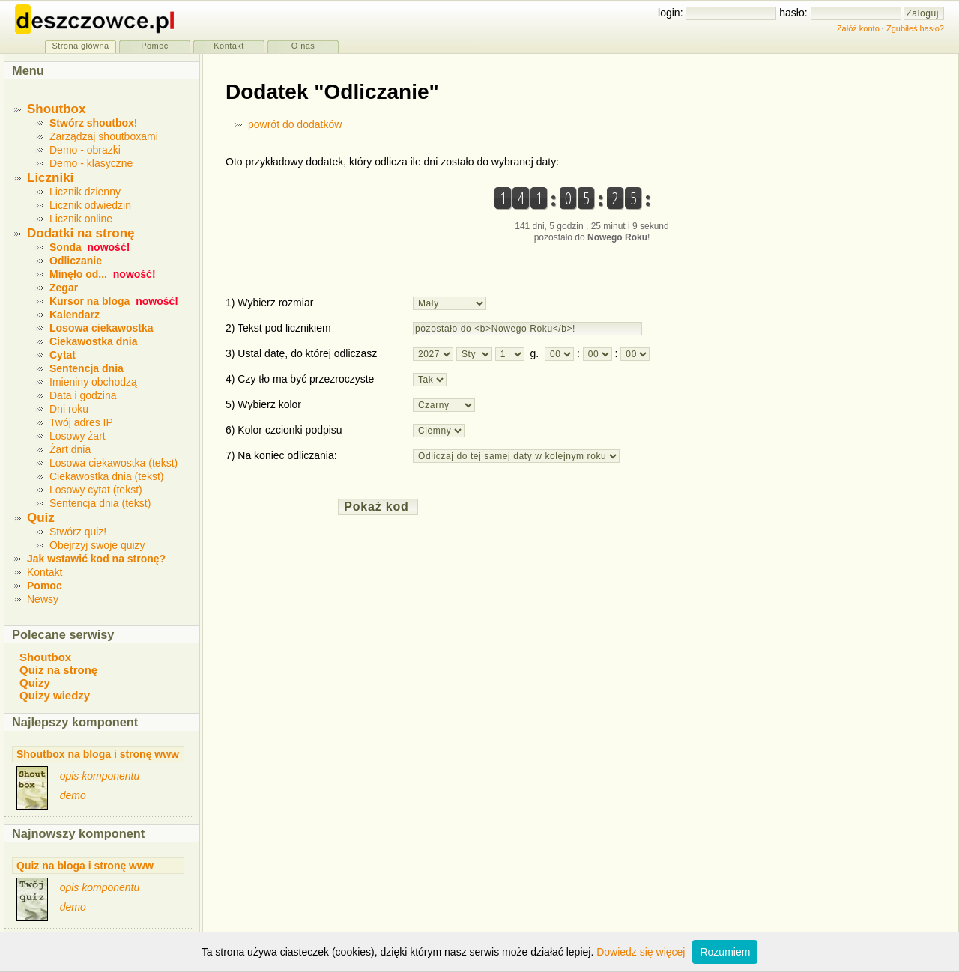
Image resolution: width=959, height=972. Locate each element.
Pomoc (44, 586)
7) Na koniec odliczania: (281, 455)
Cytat (62, 355)
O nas (303, 45)
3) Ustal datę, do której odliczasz (301, 353)
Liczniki (50, 178)
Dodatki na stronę (81, 233)
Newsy (42, 599)
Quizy (34, 682)
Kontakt (44, 572)
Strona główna (80, 45)
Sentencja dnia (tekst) (100, 503)
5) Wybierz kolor (263, 404)
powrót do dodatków (295, 124)
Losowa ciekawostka (101, 328)
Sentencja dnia (86, 368)
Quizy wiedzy (54, 695)
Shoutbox (56, 109)
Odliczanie (75, 261)
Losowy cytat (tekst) (95, 490)
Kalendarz (74, 315)
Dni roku (68, 409)
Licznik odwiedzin (90, 205)
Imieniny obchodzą (93, 382)
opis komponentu (100, 776)
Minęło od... (78, 274)
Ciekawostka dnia (93, 341)
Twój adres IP (81, 422)
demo (73, 795)
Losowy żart (77, 436)
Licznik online (80, 219)
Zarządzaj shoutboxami (103, 136)
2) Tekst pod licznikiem (278, 328)
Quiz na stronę (58, 669)
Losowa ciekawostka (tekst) (113, 463)
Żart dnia (70, 449)
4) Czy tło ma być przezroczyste (300, 379)
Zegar (63, 288)
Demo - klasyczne (91, 163)
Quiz (41, 518)
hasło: (794, 13)
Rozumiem (725, 952)
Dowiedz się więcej (640, 952)
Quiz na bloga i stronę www (85, 866)
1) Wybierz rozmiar (269, 303)
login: (672, 13)
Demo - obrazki (85, 150)
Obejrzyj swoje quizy (97, 545)
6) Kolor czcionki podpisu (284, 430)
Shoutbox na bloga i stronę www (97, 754)
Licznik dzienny (85, 192)
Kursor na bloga (89, 301)
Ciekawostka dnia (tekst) (106, 476)
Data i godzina (83, 395)
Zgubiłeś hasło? (915, 28)
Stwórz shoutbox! (93, 123)
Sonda (65, 247)
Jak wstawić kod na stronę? (96, 559)
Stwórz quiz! (77, 532)
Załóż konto (858, 28)
